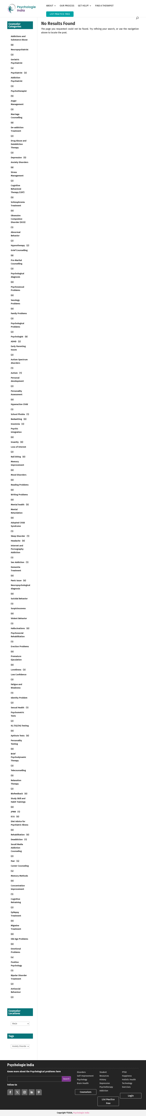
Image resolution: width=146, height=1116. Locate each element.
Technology (127, 1083)
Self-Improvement (85, 1076)
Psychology (82, 1079)
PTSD (124, 1072)
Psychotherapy (106, 1087)
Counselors (85, 1092)
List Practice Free (108, 1101)
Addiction (104, 1091)
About (49, 6)
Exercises (126, 1087)
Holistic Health (129, 1079)
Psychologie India (81, 1113)
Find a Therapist (104, 6)
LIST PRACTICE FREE (60, 14)
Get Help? (83, 6)
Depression (105, 1083)
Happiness (127, 1076)
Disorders (81, 1072)
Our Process (67, 6)
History (103, 1079)
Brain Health (83, 1083)
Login (131, 1095)
